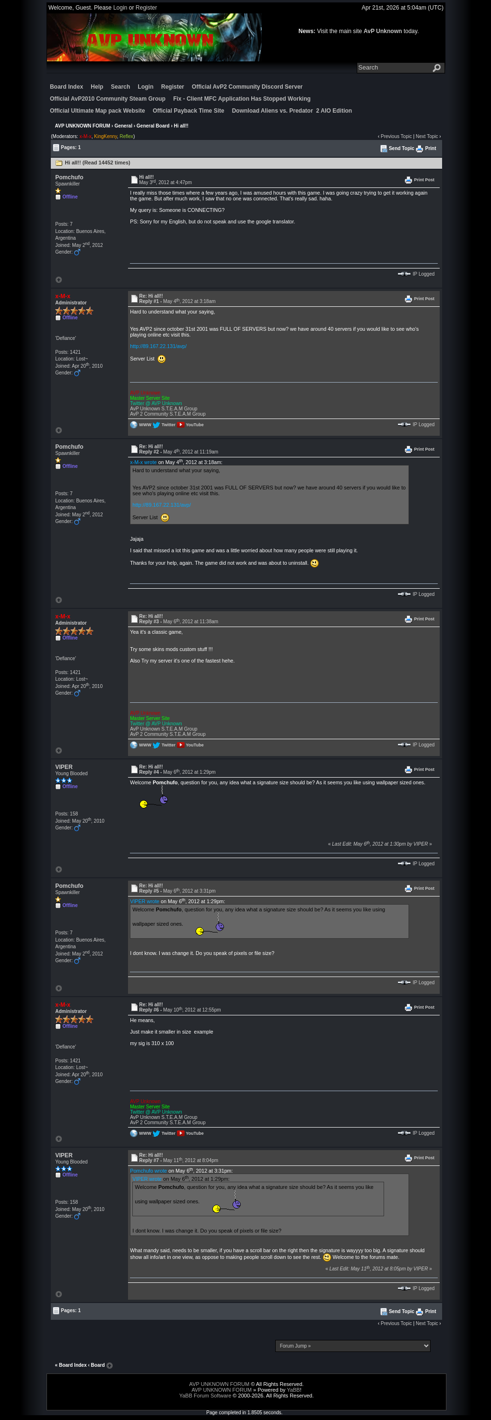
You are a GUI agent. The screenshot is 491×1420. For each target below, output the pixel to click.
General (123, 125)
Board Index (66, 86)
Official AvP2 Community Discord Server (247, 86)
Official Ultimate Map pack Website (97, 110)
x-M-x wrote (143, 462)
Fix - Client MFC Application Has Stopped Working (242, 98)
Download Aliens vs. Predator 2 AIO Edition (292, 110)
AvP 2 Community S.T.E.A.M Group (167, 414)
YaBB (293, 1390)
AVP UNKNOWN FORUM (82, 125)
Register (146, 7)
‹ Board (96, 1365)
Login (120, 7)
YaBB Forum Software (205, 1395)
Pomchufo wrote (148, 1171)
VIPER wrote (144, 901)
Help (97, 86)
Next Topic (427, 136)
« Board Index (71, 1365)
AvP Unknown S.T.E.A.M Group (163, 408)
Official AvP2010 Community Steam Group (107, 98)
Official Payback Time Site (188, 110)
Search (120, 86)
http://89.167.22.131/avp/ (158, 346)
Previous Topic (396, 136)
